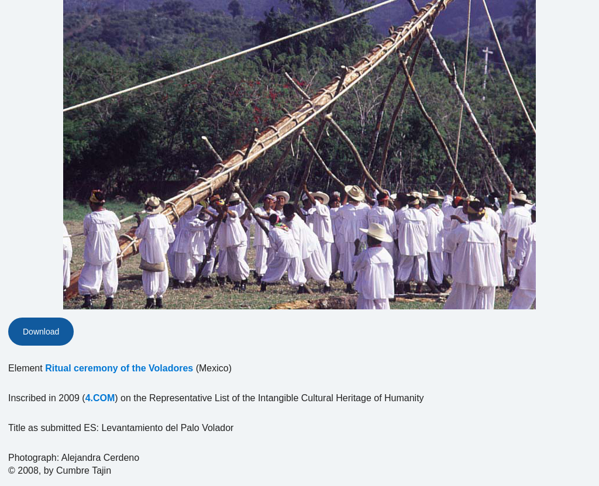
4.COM (100, 398)
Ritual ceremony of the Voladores (119, 368)
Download (41, 331)
